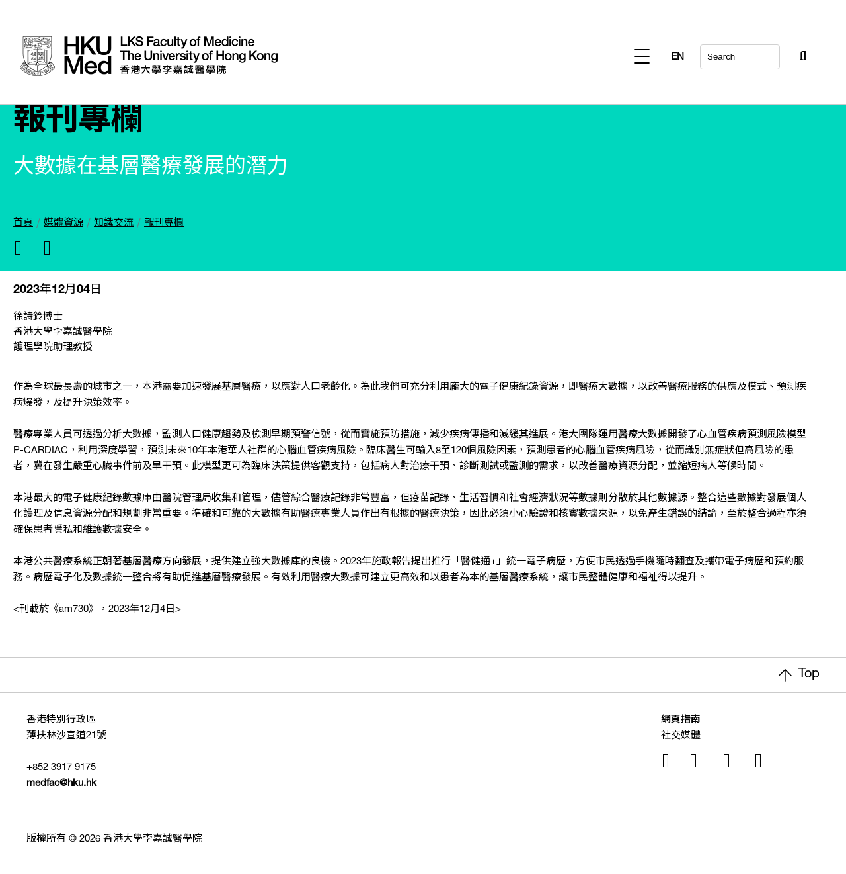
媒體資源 (63, 223)
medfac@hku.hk (61, 784)
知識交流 (114, 223)
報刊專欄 (164, 223)
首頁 (23, 223)
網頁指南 (681, 720)
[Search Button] (770, 53)
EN (799, 57)
